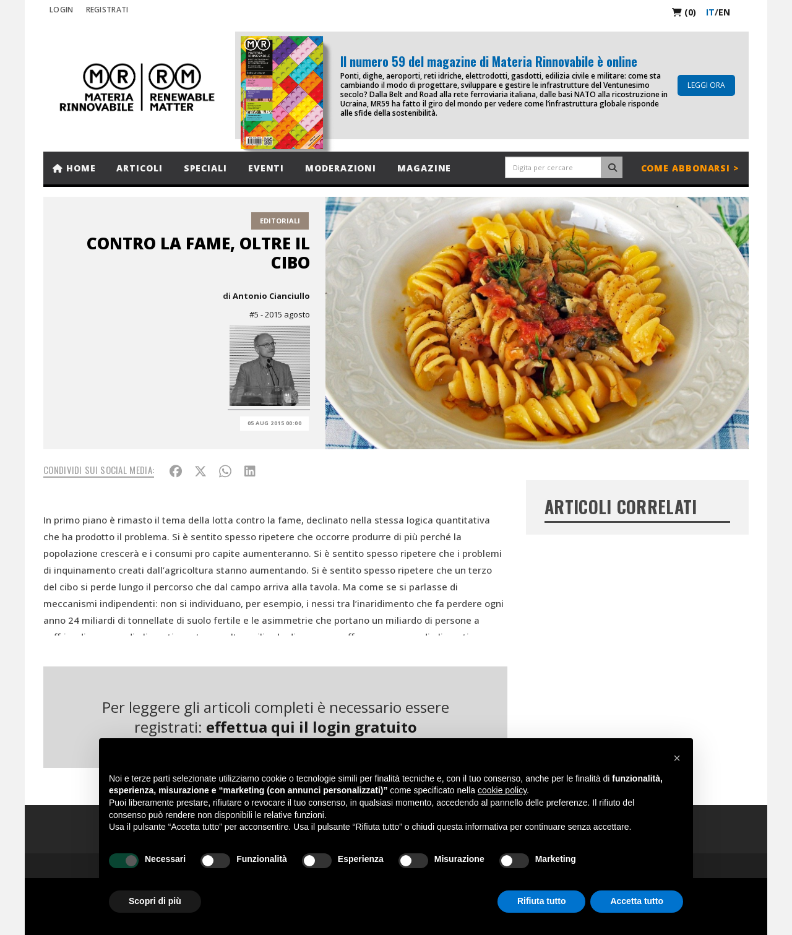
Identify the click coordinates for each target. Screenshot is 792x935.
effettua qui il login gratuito (311, 727)
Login (62, 9)
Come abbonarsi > (690, 168)
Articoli (139, 168)
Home (74, 168)
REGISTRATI (107, 9)
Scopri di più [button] (155, 901)
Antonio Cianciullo (271, 295)
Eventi (266, 168)
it (710, 12)
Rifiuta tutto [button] (541, 901)
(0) (684, 12)
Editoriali (280, 220)
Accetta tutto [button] (636, 901)
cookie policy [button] (502, 790)
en (724, 12)
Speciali (205, 168)
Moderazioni (340, 168)
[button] (677, 758)
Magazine (424, 168)
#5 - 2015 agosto (279, 314)
